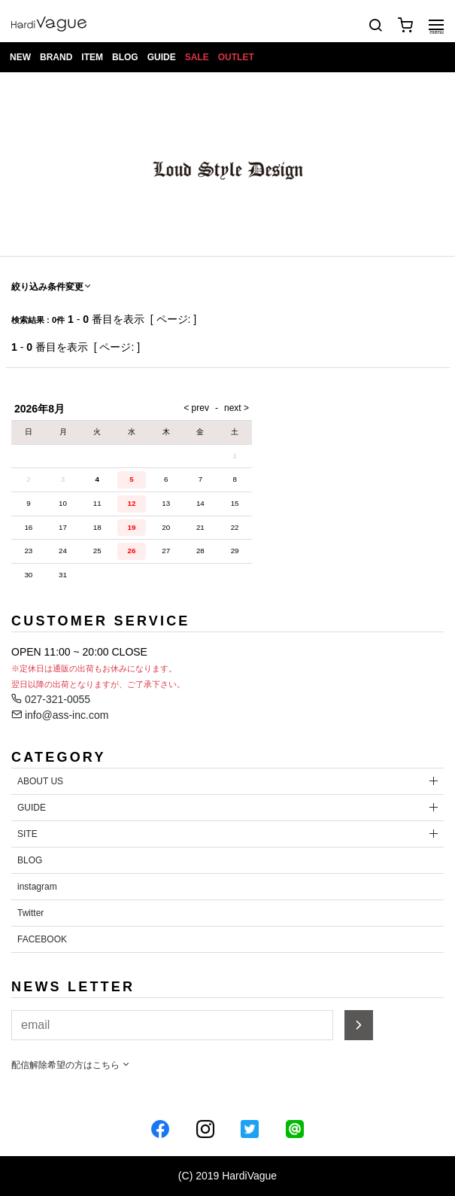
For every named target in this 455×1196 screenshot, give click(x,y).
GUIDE (161, 57)
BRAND (56, 57)
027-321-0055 (50, 699)
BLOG (125, 57)
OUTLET (236, 57)
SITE (27, 834)
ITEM (92, 57)
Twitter (30, 913)
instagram (37, 886)
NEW (20, 57)
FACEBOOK (42, 939)
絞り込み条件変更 (52, 287)
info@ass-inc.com (59, 715)
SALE (197, 57)
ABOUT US (40, 781)
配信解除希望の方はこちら (71, 1065)
